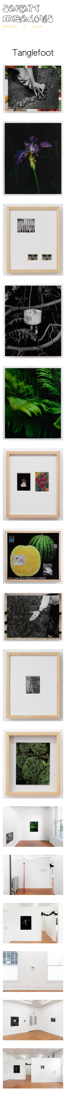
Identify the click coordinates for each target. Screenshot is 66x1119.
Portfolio (10, 26)
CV (24, 26)
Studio (37, 26)
